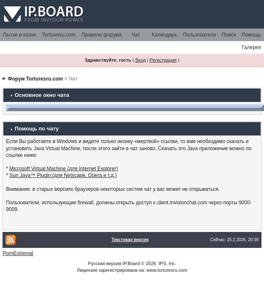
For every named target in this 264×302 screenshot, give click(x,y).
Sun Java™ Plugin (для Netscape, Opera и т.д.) (63, 175)
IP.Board (131, 263)
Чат (136, 35)
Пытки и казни (19, 35)
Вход (140, 59)
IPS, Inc (167, 263)
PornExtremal (18, 253)
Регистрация (162, 59)
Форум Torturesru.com (35, 79)
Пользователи (199, 35)
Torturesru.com (59, 35)
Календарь (164, 35)
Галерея (251, 47)
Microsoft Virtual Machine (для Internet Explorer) (63, 169)
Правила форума (101, 35)
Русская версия (104, 263)
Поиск (228, 35)
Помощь (251, 35)
